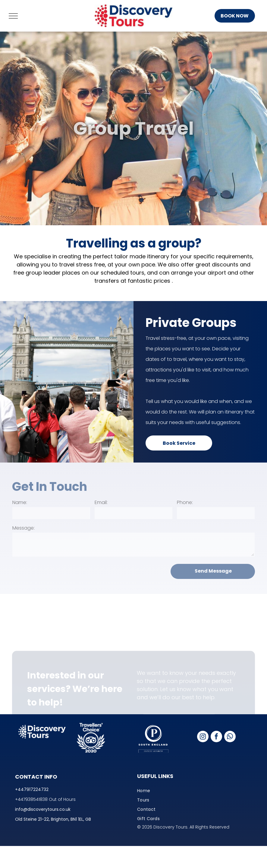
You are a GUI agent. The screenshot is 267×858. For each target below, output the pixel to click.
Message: (23, 527)
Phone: (185, 502)
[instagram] (203, 737)
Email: (101, 502)
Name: (19, 502)
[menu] (13, 16)
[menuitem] (194, 790)
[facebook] (216, 737)
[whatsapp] (230, 737)
